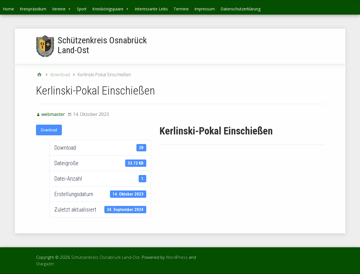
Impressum (204, 9)
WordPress (177, 257)
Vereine (61, 9)
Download (49, 130)
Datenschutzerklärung (240, 9)
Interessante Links (151, 9)
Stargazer (45, 263)
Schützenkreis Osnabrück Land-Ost (102, 45)
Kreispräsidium (33, 9)
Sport (82, 9)
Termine (181, 9)
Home (8, 9)
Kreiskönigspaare (110, 9)
